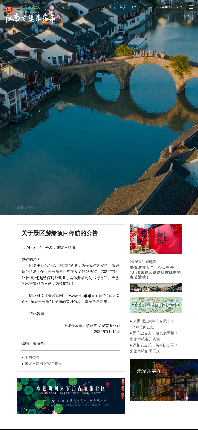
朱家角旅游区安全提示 (43, 363)
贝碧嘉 (63, 265)
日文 (133, 7)
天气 (179, 7)
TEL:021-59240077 (156, 7)
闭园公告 (32, 357)
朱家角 (53, 271)
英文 (123, 7)
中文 (112, 7)
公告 (31, 217)
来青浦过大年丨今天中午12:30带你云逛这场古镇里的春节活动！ (155, 272)
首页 (20, 217)
